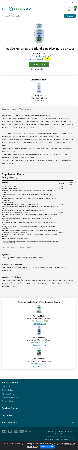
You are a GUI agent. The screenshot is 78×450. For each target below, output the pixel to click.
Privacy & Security (10, 397)
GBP (72, 2)
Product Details (9, 109)
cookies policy (69, 443)
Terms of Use (8, 401)
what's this (40, 56)
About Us (6, 386)
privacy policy (32, 447)
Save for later (37, 69)
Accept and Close (47, 447)
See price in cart (35, 59)
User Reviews (25, 109)
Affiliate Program (9, 394)
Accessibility (7, 390)
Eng (65, 2)
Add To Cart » (39, 64)
